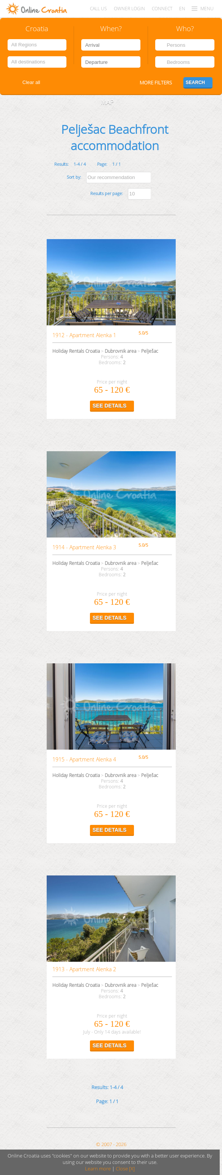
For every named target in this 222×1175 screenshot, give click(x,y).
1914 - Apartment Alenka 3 (84, 547)
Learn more (98, 1168)
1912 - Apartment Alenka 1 (84, 335)
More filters (156, 82)
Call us (98, 8)
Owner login (129, 8)
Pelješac (149, 351)
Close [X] (125, 1168)
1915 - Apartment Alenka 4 (84, 759)
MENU (207, 8)
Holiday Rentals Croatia (76, 351)
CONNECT (162, 8)
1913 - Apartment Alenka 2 (84, 969)
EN (182, 8)
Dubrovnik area (120, 351)
